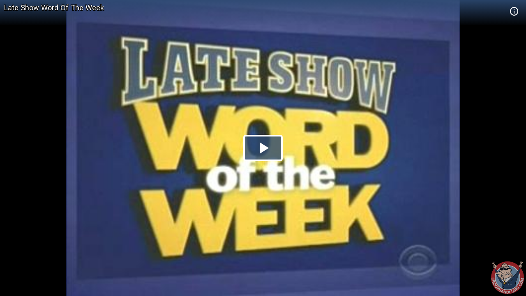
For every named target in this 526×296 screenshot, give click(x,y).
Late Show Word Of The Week (54, 7)
